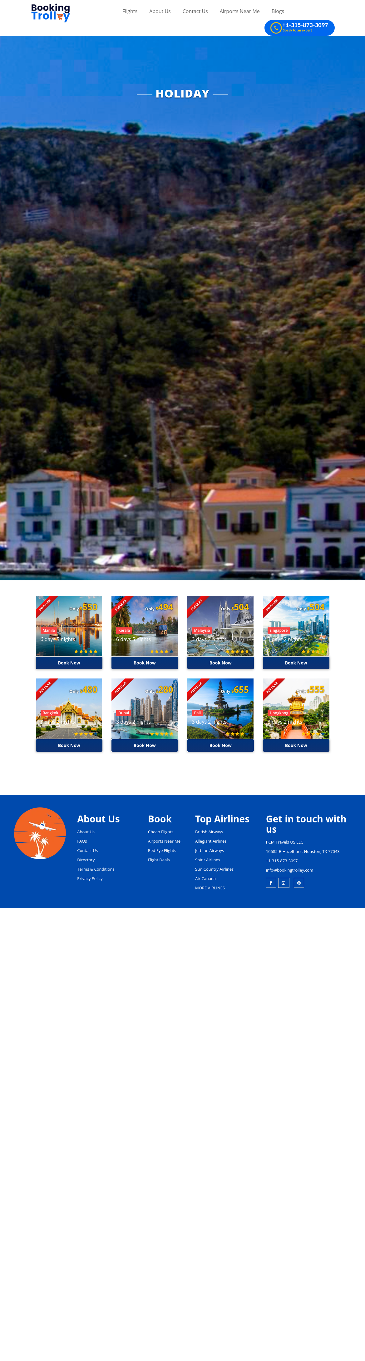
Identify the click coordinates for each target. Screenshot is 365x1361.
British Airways (209, 832)
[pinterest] (299, 883)
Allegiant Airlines (210, 841)
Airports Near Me (240, 11)
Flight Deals (159, 860)
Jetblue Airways (209, 850)
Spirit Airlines (207, 860)
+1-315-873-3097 (282, 861)
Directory (86, 860)
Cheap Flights (160, 832)
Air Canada (205, 878)
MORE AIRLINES (210, 888)
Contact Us (195, 11)
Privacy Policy (89, 878)
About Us (160, 11)
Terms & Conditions (95, 869)
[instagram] (283, 883)
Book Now (69, 663)
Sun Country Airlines (214, 869)
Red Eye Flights (162, 850)
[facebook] (271, 883)
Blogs (278, 11)
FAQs (82, 841)
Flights (129, 11)
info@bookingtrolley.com (289, 870)
